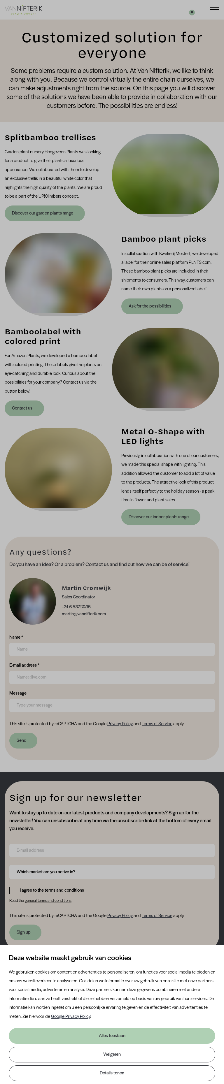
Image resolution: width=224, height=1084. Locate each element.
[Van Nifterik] (23, 10)
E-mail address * (24, 665)
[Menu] (214, 9)
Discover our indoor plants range (159, 517)
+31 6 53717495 (76, 607)
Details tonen (112, 1073)
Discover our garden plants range (43, 213)
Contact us (22, 408)
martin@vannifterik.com (84, 614)
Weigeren (112, 1054)
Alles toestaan (112, 1036)
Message (18, 693)
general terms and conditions (48, 901)
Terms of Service (157, 724)
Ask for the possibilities (150, 306)
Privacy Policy (120, 724)
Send (22, 740)
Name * (16, 637)
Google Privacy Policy (70, 1016)
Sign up (24, 932)
